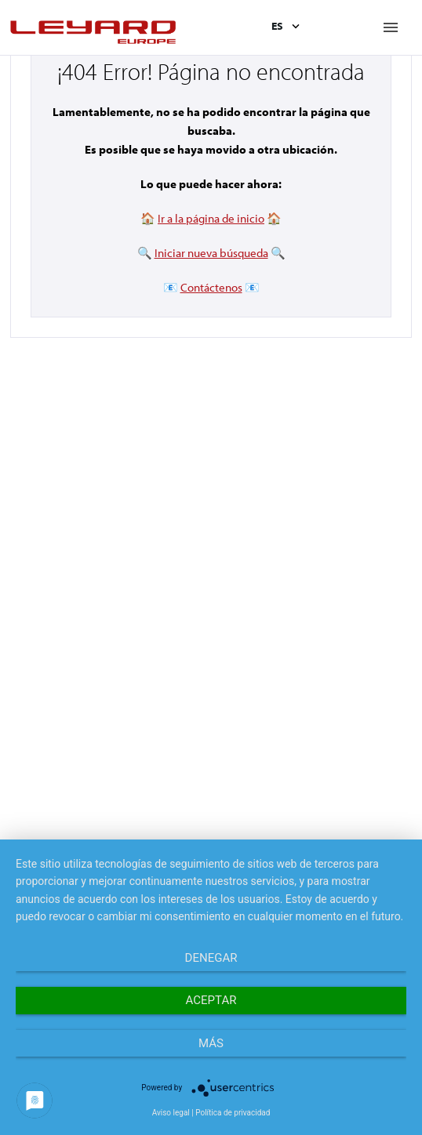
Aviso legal (171, 1112)
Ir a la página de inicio (211, 218)
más (211, 1043)
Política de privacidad (232, 1112)
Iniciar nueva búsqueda (211, 252)
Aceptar (211, 1000)
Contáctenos (211, 287)
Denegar (211, 958)
